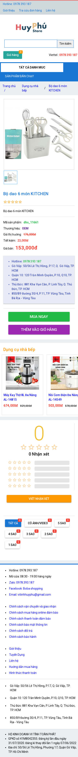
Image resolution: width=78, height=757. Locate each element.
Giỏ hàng (13, 55)
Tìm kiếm (65, 43)
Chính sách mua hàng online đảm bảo (33, 612)
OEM (25, 228)
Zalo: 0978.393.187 (21, 582)
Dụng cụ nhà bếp (30, 88)
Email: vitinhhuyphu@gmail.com (30, 594)
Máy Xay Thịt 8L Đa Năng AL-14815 (20, 397)
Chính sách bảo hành (22, 636)
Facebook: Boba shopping (26, 588)
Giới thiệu (15, 648)
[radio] (23, 447)
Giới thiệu (9, 10)
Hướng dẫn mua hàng (23, 666)
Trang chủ (9, 89)
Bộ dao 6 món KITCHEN (58, 88)
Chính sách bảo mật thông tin (28, 624)
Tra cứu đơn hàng (30, 10)
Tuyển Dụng (17, 654)
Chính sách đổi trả (20, 630)
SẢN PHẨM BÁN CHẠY (19, 76)
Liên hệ (50, 10)
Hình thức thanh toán (23, 673)
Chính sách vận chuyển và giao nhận (32, 606)
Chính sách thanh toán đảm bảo (30, 618)
